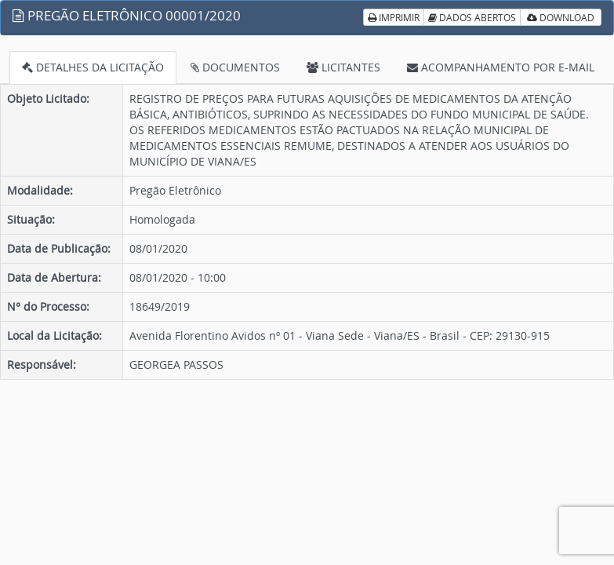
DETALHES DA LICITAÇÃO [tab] (93, 67)
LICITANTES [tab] (343, 67)
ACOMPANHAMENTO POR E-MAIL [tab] (500, 67)
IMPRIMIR (394, 17)
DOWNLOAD (560, 17)
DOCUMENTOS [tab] (235, 67)
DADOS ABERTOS (472, 17)
